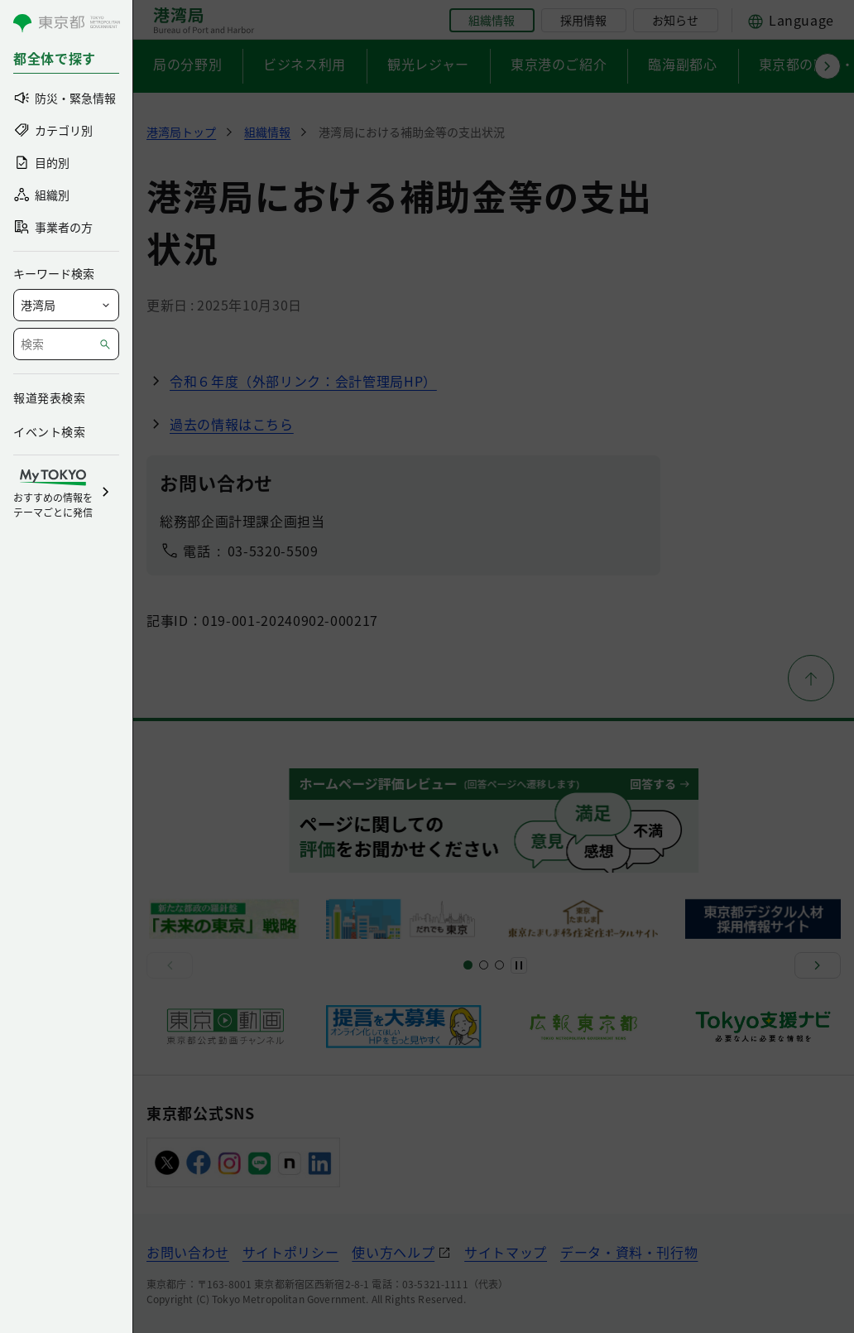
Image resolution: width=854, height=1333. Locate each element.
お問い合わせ (187, 1252)
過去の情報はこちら (232, 424)
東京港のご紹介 (559, 64)
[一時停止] (519, 965)
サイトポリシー (290, 1252)
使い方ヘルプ (393, 1252)
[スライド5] (483, 965)
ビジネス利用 (304, 64)
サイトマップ (505, 1252)
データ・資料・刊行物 (629, 1252)
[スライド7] (499, 965)
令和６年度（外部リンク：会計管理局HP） (303, 381)
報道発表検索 (49, 397)
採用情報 (583, 20)
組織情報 (491, 20)
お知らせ (675, 20)
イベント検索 (49, 431)
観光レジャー (428, 64)
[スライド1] (468, 965)
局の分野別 (187, 64)
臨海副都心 (682, 64)
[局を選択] (66, 305)
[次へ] (817, 965)
